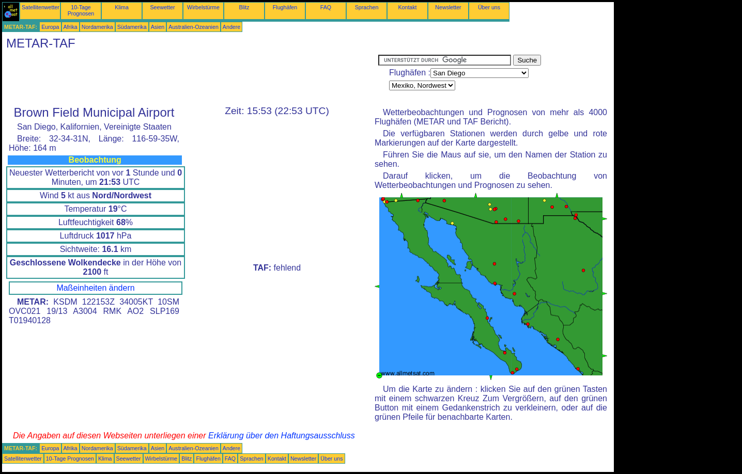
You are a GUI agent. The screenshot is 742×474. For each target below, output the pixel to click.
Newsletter (448, 7)
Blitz (244, 7)
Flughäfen (285, 7)
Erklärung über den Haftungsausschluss (281, 435)
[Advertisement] (190, 78)
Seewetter (162, 7)
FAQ (325, 7)
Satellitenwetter (40, 7)
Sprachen (367, 7)
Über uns (489, 7)
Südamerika (132, 27)
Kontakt (407, 7)
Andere (231, 27)
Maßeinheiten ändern (95, 287)
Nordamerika (97, 27)
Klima (122, 7)
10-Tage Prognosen (81, 10)
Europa (50, 27)
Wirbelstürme (203, 7)
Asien (158, 27)
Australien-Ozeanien (193, 27)
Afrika (71, 27)
